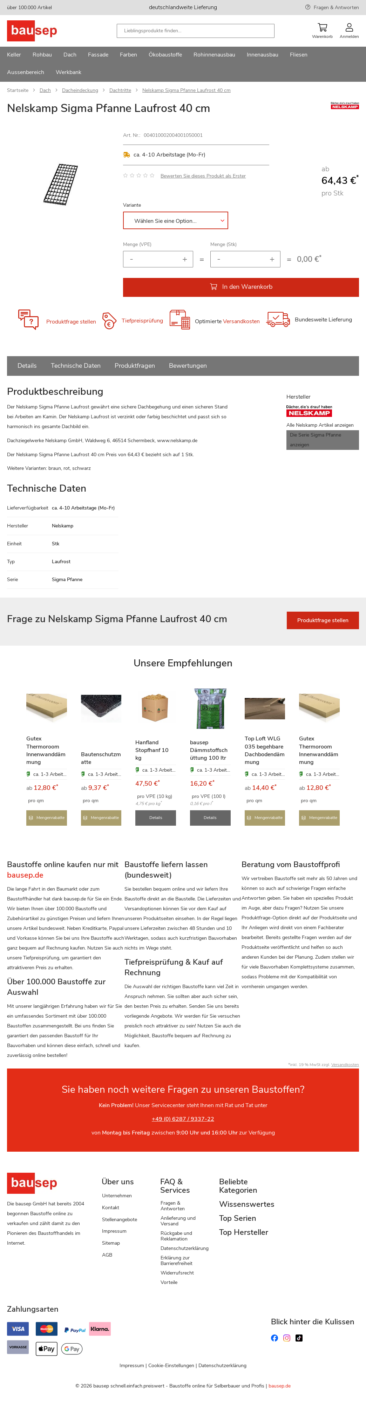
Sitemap (111, 1242)
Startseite (17, 90)
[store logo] (43, 30)
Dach (45, 90)
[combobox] (195, 31)
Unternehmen (117, 1195)
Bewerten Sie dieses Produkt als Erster (203, 176)
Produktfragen (135, 365)
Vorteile (169, 1281)
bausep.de (280, 1385)
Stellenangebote (119, 1218)
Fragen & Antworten (336, 7)
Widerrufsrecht (177, 1272)
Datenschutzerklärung (185, 1247)
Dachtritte (120, 90)
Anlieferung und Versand (178, 1220)
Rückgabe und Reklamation (176, 1235)
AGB (107, 1254)
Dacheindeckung (80, 90)
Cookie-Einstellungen (171, 1365)
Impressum (114, 1230)
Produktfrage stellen (71, 322)
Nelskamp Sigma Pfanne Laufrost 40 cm (186, 90)
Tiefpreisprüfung (142, 321)
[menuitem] (14, 55)
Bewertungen (188, 365)
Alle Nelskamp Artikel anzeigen (320, 425)
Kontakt (110, 1206)
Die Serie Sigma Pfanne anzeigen (315, 440)
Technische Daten (76, 365)
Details (27, 365)
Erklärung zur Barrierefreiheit (176, 1260)
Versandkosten (241, 321)
